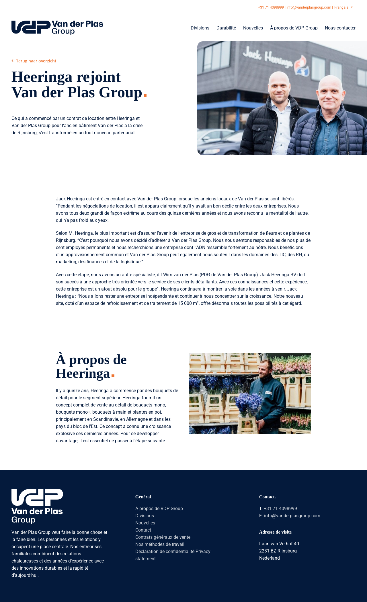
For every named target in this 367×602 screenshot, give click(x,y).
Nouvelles (145, 523)
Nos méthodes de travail (159, 544)
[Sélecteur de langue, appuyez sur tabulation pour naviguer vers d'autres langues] (344, 7)
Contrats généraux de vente (162, 537)
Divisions (144, 515)
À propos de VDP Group (159, 508)
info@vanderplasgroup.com (308, 7)
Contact (143, 530)
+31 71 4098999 (271, 7)
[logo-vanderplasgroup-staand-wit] (37, 491)
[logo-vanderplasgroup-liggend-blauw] (57, 22)
